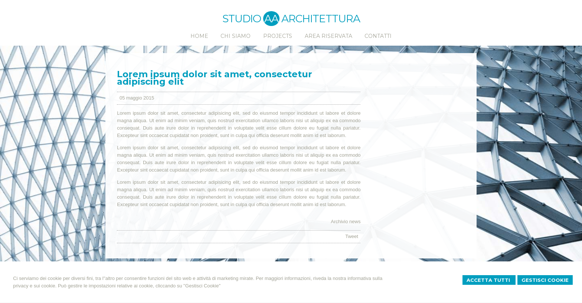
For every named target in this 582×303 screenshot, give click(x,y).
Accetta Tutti (489, 280)
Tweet (351, 236)
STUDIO (250, 18)
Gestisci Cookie (545, 280)
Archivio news (345, 221)
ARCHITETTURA (320, 18)
